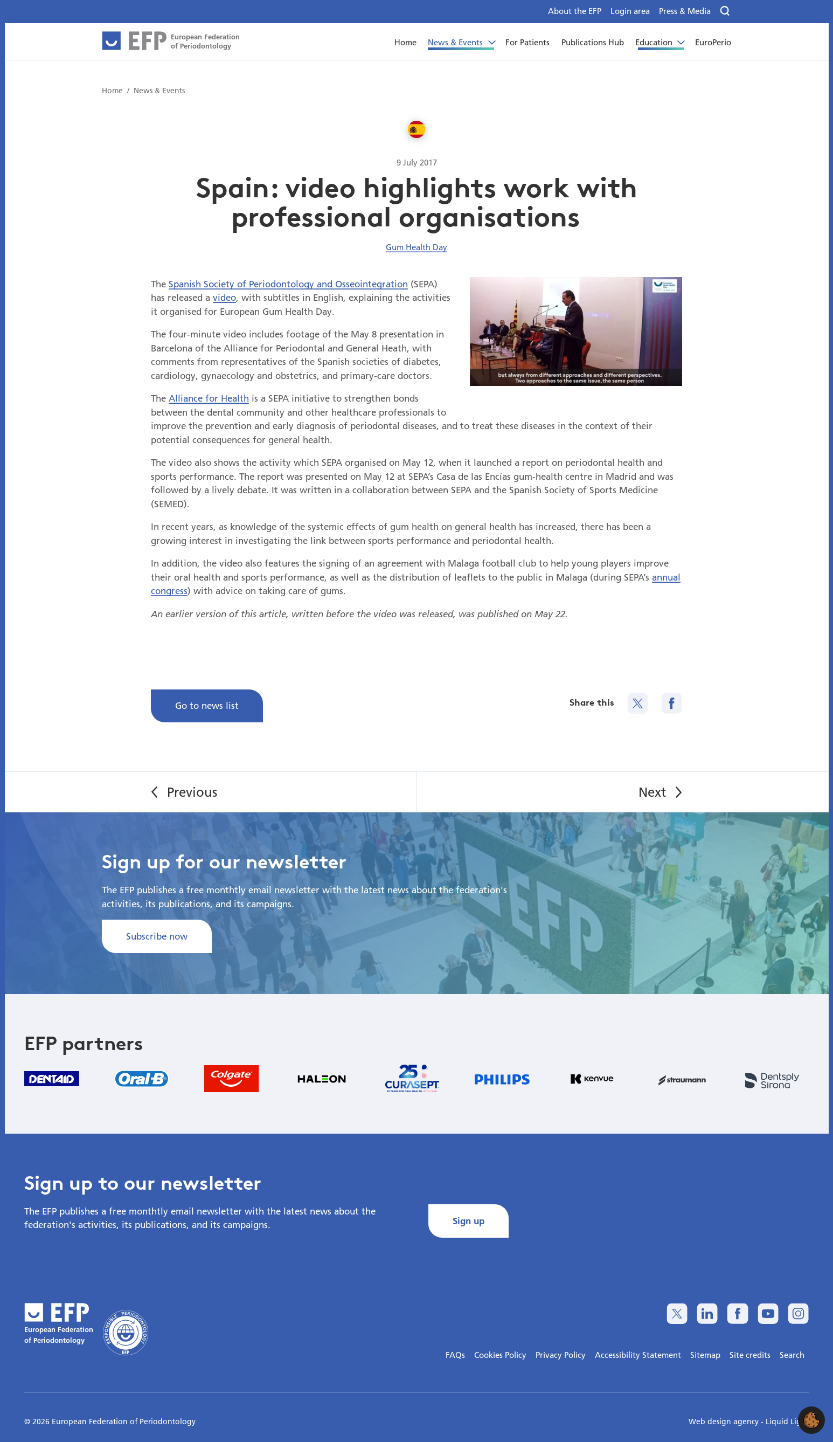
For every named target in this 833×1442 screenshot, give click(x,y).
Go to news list (207, 705)
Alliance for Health (209, 398)
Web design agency (725, 1421)
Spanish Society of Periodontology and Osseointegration (288, 283)
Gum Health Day (416, 247)
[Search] (725, 11)
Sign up (468, 1220)
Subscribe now (157, 936)
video (224, 297)
